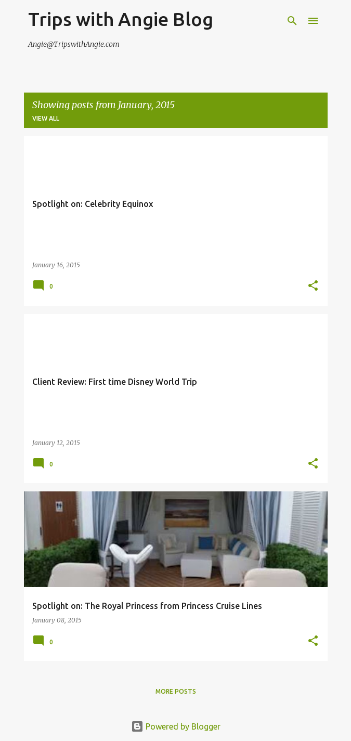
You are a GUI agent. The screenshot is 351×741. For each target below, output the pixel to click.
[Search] (292, 20)
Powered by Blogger (175, 726)
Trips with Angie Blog (120, 19)
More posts (175, 691)
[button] (313, 286)
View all (45, 118)
